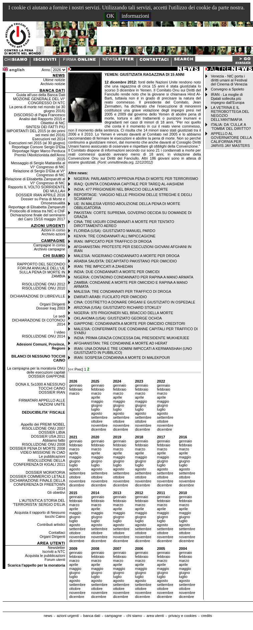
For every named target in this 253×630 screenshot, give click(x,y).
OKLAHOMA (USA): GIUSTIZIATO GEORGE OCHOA (118, 318)
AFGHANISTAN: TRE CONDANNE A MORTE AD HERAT (120, 343)
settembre (99, 417)
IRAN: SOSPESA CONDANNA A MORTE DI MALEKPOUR (122, 358)
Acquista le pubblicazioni (45, 556)
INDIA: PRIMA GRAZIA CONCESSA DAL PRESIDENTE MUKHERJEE (131, 338)
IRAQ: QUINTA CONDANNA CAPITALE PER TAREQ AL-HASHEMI (129, 184)
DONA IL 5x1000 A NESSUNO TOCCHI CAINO (40, 386)
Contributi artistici (51, 524)
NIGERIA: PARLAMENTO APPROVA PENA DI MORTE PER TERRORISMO (136, 179)
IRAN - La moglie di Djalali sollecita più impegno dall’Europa (227, 98)
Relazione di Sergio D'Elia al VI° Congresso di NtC (39, 173)
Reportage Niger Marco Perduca (38, 151)
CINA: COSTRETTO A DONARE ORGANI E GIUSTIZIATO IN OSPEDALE (134, 302)
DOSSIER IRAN (52, 392)
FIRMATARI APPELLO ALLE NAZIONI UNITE (42, 402)
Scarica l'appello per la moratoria (36, 565)
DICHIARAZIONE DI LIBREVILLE (37, 296)
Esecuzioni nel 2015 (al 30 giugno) (37, 143)
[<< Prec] (76, 369)
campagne (113, 616)
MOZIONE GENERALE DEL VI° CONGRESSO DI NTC (39, 101)
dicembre (98, 429)
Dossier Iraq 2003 (50, 308)
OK (110, 16)
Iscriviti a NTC (53, 552)
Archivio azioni (53, 234)
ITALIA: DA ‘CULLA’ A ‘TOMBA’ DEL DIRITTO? (231, 127)
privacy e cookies (183, 616)
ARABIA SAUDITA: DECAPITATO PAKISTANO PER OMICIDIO (125, 261)
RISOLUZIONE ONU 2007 (43, 428)
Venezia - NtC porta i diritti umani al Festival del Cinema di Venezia (229, 80)
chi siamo (134, 616)
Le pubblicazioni (52, 456)
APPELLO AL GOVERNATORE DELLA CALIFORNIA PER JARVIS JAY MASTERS (231, 140)
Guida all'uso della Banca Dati (40, 95)
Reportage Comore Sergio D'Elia (38, 147)
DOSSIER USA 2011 (48, 436)
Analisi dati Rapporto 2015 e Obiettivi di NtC (42, 121)
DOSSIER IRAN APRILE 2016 (40, 195)
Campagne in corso (49, 245)
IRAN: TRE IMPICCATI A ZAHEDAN (103, 266)
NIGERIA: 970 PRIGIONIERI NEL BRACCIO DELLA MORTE (123, 313)
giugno (96, 405)
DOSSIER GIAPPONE (46, 376)
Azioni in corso (53, 230)
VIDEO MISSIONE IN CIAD (42, 452)
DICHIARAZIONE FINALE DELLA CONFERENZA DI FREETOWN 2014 (37, 484)
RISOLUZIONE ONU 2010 (43, 288)
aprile (95, 397)
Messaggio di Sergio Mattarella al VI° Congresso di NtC (38, 165)
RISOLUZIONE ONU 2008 (43, 444)
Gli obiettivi (56, 492)
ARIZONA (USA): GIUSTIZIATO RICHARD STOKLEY (117, 307)
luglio (95, 409)
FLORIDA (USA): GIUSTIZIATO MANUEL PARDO (114, 231)
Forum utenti (54, 560)
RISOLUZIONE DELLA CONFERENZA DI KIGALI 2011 (39, 462)
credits (206, 616)
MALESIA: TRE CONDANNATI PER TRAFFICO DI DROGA (122, 291)
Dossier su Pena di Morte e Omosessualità (43, 201)
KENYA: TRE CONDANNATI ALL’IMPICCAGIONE (115, 236)
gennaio (75, 385)
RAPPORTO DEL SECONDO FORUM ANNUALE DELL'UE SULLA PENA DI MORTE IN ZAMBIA (41, 270)
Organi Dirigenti (52, 304)
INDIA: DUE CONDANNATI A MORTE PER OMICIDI (117, 272)
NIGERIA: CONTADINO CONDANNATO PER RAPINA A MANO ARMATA (133, 277)
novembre (99, 425)
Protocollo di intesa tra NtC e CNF (37, 211)
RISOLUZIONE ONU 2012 (43, 284)
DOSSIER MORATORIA (45, 472)
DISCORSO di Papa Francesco (39, 115)
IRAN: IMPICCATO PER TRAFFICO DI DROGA (113, 241)
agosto (96, 413)
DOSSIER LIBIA (52, 432)
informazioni (135, 16)
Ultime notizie (54, 80)
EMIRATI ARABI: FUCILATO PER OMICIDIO (110, 297)
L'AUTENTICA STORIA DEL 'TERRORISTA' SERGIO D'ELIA (39, 502)
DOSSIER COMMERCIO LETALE (37, 476)
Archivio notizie (52, 84)
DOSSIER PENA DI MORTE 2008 (37, 448)
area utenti (155, 616)
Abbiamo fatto (53, 440)
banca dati (91, 616)
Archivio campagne (49, 249)
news (48, 616)
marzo (74, 393)
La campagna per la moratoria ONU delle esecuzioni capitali (36, 370)
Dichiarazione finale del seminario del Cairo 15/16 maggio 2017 (37, 217)
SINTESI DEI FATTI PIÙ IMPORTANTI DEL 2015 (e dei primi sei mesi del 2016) (35, 131)
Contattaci (57, 533)
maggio (97, 401)
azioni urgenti (67, 616)
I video (59, 332)
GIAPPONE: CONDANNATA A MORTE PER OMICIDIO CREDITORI (129, 324)
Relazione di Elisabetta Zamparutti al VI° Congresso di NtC (35, 181)
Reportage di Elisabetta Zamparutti (36, 207)
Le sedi (59, 316)
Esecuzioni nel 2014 (48, 139)
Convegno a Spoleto (227, 89)
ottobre (96, 421)
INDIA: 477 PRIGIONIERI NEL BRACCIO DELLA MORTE (121, 189)
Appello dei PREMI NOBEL (43, 424)
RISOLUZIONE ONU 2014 (43, 336)
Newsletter (56, 548)
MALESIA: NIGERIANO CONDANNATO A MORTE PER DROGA (127, 256)
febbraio (75, 389)
